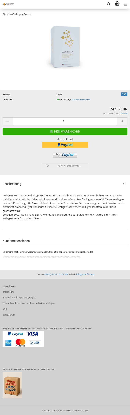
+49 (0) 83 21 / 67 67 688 (56, 274)
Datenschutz (9, 315)
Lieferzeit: (8, 99)
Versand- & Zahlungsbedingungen (19, 297)
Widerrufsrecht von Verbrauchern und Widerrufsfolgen (29, 303)
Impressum (8, 292)
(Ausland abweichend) (81, 99)
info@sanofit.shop (85, 274)
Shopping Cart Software (53, 410)
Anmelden (75, 256)
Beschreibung (12, 184)
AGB (5, 309)
